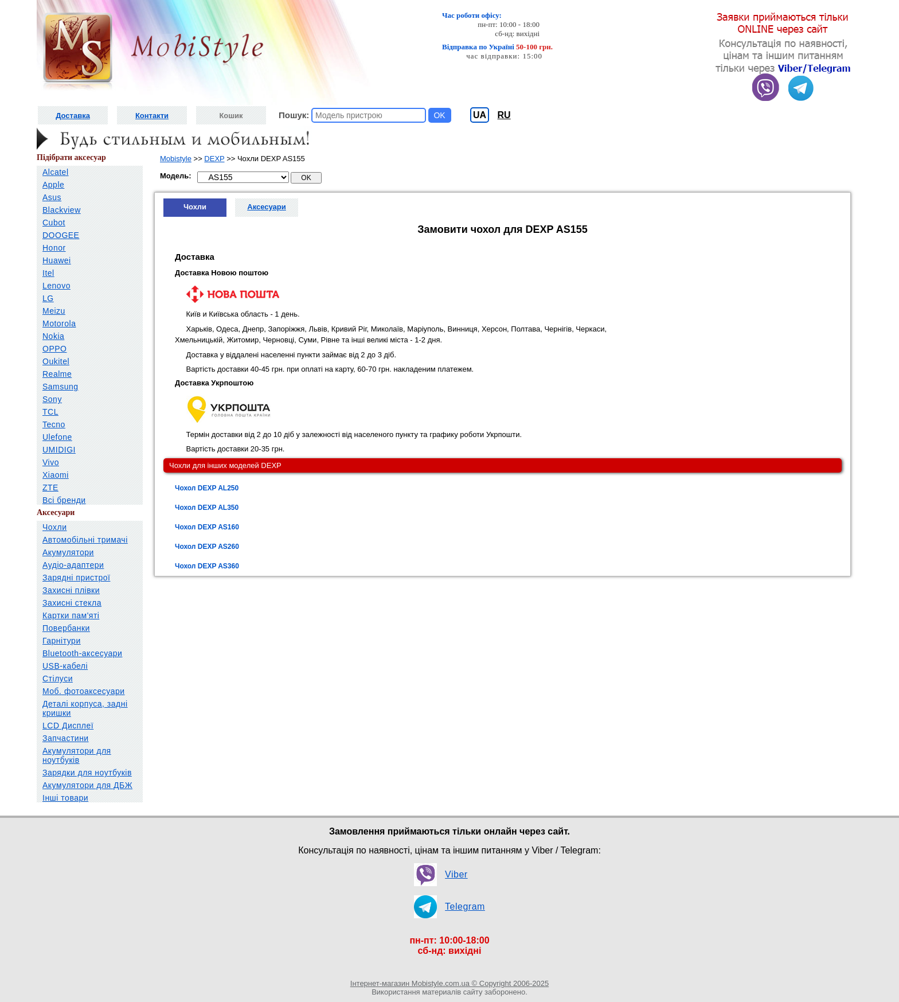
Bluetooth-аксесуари (82, 653)
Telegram (465, 906)
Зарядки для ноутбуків (87, 772)
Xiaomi (55, 474)
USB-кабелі (65, 665)
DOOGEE (60, 235)
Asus (51, 197)
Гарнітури (61, 640)
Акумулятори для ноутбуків (76, 755)
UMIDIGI (59, 449)
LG (48, 298)
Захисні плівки (71, 590)
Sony (52, 399)
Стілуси (57, 678)
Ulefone (57, 437)
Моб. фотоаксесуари (83, 691)
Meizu (53, 310)
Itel (48, 273)
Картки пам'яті (70, 615)
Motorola (59, 323)
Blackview (61, 210)
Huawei (56, 260)
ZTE (50, 487)
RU (504, 115)
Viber (456, 874)
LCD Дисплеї (67, 725)
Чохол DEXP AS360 (207, 566)
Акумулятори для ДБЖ (87, 785)
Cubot (53, 222)
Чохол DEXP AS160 (207, 527)
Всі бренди (64, 500)
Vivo (50, 462)
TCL (50, 411)
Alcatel (55, 172)
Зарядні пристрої (76, 577)
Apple (53, 184)
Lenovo (56, 285)
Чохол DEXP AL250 (207, 488)
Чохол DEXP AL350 (207, 508)
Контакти (152, 115)
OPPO (54, 348)
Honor (54, 247)
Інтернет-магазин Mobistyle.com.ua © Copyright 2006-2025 (449, 983)
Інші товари (65, 797)
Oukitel (55, 361)
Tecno (53, 424)
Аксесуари (266, 206)
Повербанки (66, 628)
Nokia (53, 336)
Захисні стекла (71, 602)
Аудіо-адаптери (73, 565)
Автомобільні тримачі (85, 539)
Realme (57, 374)
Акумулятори (68, 552)
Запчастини (65, 738)
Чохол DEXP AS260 (207, 547)
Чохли (54, 527)
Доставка (73, 115)
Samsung (60, 386)
